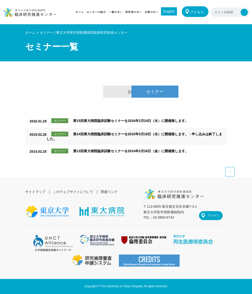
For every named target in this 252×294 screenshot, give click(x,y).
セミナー (175, 91)
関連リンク (109, 192)
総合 (76, 91)
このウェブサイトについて (73, 192)
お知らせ (126, 91)
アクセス (197, 12)
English (168, 11)
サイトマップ (35, 192)
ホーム (30, 32)
